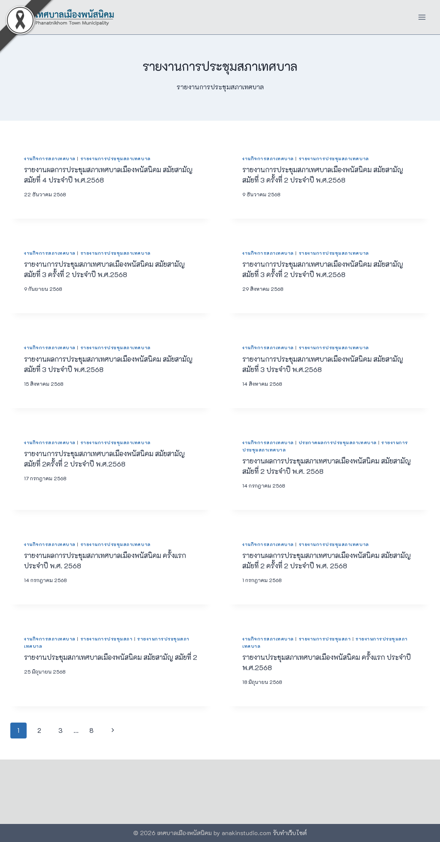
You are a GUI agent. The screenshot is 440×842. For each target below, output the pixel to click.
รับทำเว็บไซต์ (290, 833)
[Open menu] (422, 17)
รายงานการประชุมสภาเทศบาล (115, 159)
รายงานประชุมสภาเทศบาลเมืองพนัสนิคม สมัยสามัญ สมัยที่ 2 (110, 657)
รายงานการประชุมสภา (106, 639)
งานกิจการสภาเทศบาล (50, 159)
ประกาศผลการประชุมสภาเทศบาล (338, 442)
